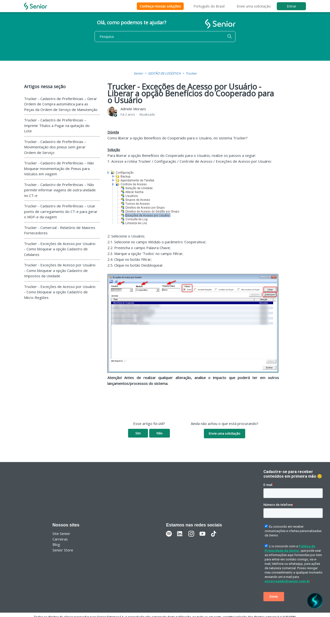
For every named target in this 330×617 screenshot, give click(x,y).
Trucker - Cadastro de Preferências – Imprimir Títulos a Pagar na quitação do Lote (57, 125)
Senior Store (62, 550)
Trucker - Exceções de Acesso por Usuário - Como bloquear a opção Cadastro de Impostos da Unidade (60, 270)
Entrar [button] (291, 6)
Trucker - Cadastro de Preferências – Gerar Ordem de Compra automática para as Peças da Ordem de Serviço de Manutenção (60, 104)
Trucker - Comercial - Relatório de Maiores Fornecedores (59, 230)
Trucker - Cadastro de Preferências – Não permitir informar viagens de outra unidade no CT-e (60, 190)
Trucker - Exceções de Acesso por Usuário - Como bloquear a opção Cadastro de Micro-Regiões (60, 292)
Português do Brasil (209, 6)
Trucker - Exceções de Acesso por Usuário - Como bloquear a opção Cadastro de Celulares (60, 249)
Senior (138, 73)
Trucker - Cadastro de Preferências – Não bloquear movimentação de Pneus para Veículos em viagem (59, 168)
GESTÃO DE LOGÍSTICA (164, 73)
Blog (56, 544)
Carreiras (60, 539)
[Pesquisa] (165, 36)
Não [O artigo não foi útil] (159, 433)
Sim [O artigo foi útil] (138, 433)
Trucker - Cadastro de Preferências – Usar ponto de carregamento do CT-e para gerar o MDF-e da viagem (60, 211)
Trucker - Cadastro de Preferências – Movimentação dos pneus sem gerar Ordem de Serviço (55, 147)
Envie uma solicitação (254, 6)
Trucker (191, 73)
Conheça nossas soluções (160, 6)
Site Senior (61, 533)
